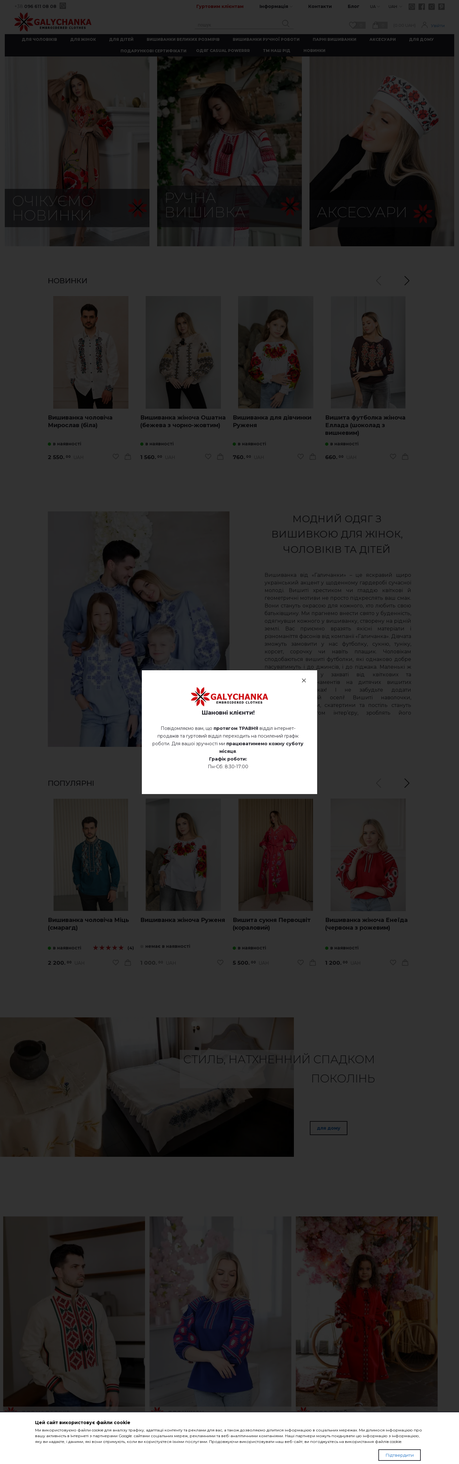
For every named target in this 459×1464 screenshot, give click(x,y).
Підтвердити (399, 1455)
